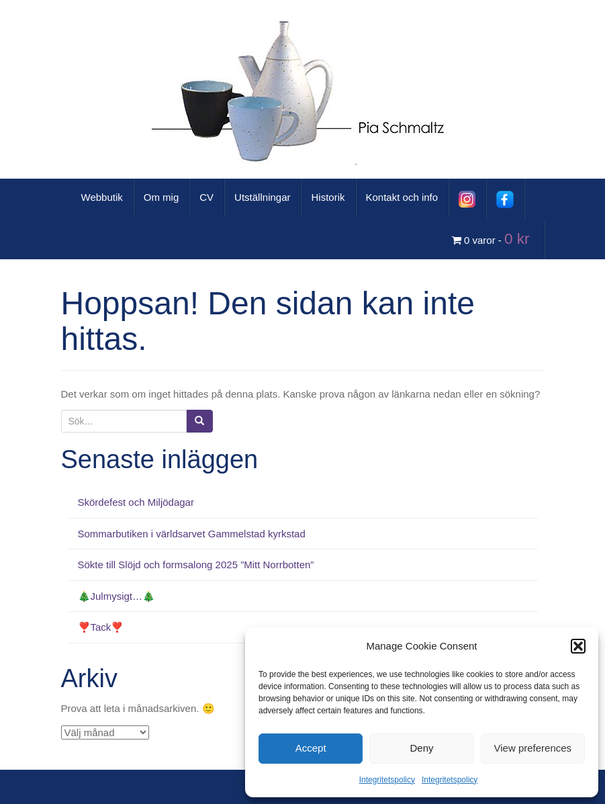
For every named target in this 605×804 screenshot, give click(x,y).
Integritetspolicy (387, 780)
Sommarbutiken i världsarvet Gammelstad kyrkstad (192, 533)
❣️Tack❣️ (101, 627)
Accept (310, 748)
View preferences (533, 748)
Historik (327, 197)
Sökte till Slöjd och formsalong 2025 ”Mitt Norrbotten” (196, 564)
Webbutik (102, 197)
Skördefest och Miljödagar (136, 502)
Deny (421, 748)
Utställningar (262, 197)
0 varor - (493, 238)
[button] (578, 646)
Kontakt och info (402, 197)
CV (206, 197)
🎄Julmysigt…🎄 (117, 596)
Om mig (161, 197)
